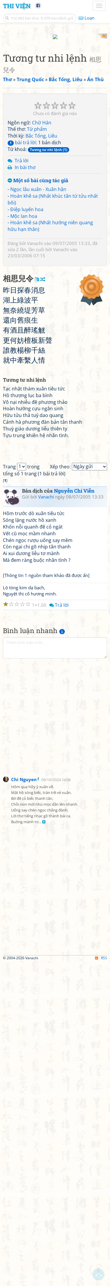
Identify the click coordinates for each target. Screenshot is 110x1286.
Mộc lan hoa (23, 320)
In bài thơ (25, 271)
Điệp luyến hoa (26, 313)
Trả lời (21, 264)
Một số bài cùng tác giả (38, 285)
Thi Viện (17, 6)
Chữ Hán (41, 226)
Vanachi (35, 347)
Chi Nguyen (24, 1103)
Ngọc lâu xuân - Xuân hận (38, 293)
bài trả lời (22, 247)
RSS (101, 1280)
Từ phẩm (37, 233)
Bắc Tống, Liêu (41, 240)
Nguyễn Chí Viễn (74, 814)
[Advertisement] (55, 88)
